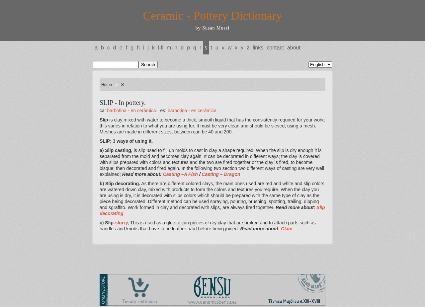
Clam (286, 228)
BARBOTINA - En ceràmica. (132, 110)
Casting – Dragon (221, 174)
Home (106, 84)
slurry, (122, 222)
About (293, 47)
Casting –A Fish (180, 174)
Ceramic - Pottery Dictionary (212, 15)
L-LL (160, 47)
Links (258, 47)
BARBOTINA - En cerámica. (193, 110)
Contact (275, 47)
